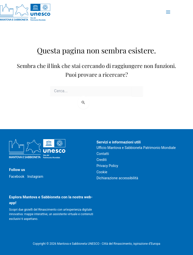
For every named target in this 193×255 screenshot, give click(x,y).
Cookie (101, 172)
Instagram (35, 177)
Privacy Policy (107, 166)
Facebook (16, 177)
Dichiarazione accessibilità (117, 178)
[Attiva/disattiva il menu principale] (168, 12)
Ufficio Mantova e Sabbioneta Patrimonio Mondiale (136, 148)
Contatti (102, 154)
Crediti (101, 160)
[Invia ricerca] (83, 102)
